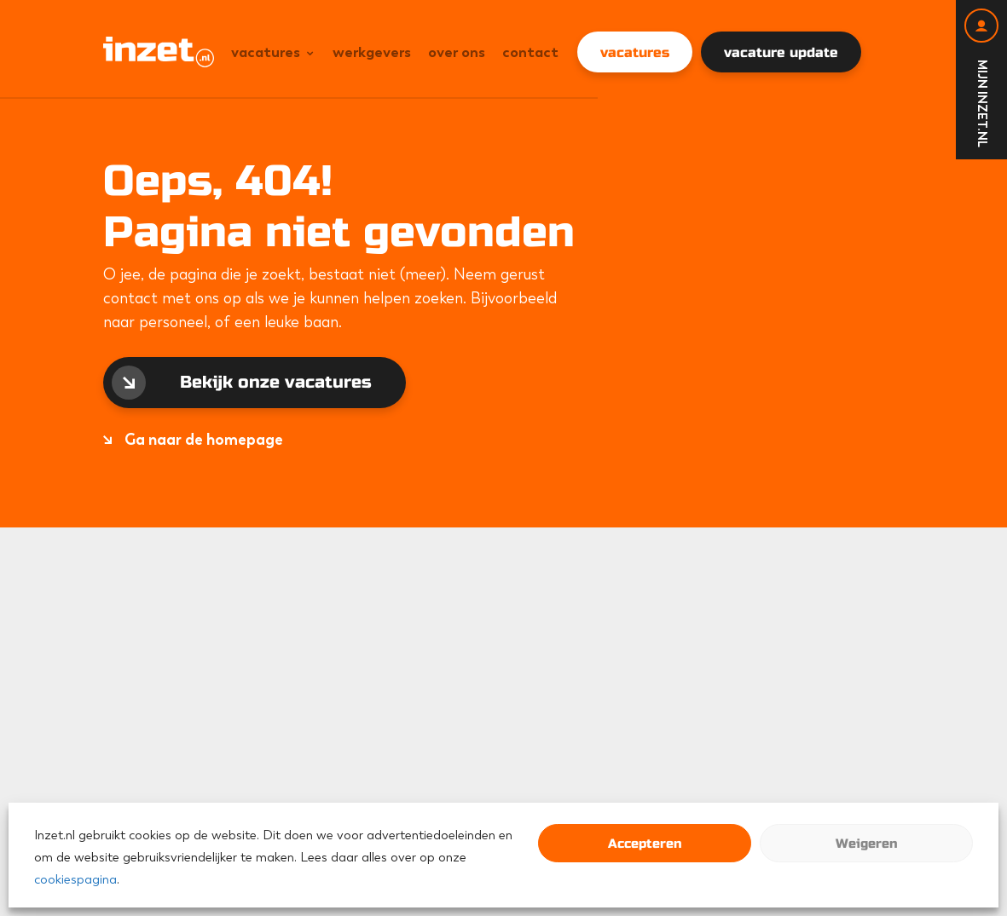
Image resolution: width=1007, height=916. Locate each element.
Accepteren (644, 843)
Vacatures (265, 51)
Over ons (456, 51)
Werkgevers (372, 51)
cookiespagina (75, 879)
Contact (530, 51)
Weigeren (866, 843)
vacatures (634, 52)
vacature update (781, 52)
